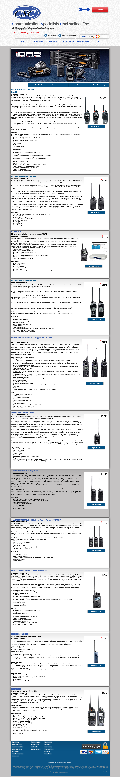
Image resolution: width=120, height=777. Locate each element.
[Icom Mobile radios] (58, 85)
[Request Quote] (96, 126)
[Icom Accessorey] (99, 85)
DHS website (36, 363)
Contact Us (47, 751)
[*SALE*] (100, 9)
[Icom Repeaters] (79, 85)
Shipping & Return (48, 749)
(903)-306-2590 (52, 35)
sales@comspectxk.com (69, 35)
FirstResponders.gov (69, 363)
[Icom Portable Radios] (38, 85)
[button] (37, 41)
